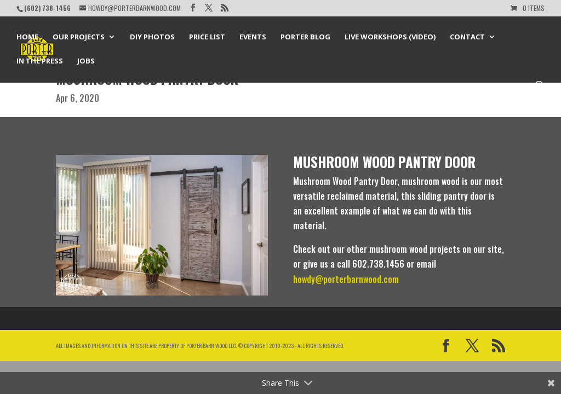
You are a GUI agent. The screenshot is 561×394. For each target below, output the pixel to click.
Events (252, 37)
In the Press (39, 61)
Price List (207, 37)
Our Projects (79, 37)
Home (27, 37)
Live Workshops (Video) (390, 37)
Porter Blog (305, 37)
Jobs (86, 61)
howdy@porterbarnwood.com (346, 279)
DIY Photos (152, 37)
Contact (467, 37)
